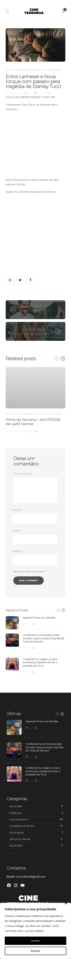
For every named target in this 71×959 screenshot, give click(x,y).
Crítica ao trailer (36, 839)
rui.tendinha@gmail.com (30, 876)
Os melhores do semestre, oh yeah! (31, 333)
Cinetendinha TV (33, 306)
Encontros (36, 845)
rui (7, 93)
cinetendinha (13, 431)
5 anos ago (14, 93)
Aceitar (35, 940)
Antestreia (36, 806)
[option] (35, 399)
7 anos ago (25, 431)
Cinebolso (36, 812)
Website (17, 551)
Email (16, 530)
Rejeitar (35, 951)
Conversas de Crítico (36, 825)
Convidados (36, 832)
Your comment (22, 473)
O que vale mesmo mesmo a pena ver (33, 70)
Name (16, 510)
